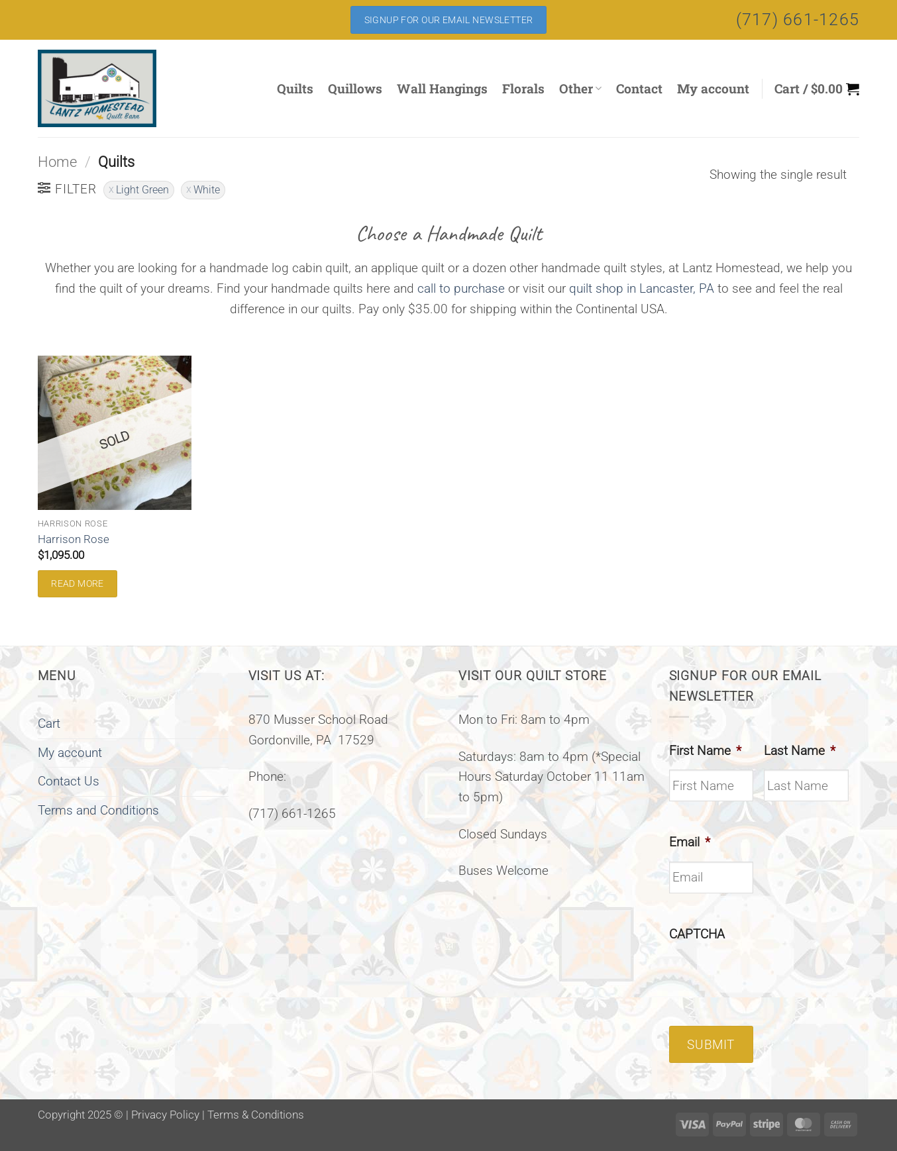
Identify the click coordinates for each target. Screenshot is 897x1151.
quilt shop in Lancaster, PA (641, 288)
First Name (705, 750)
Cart (49, 723)
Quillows (355, 88)
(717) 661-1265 (798, 19)
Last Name (799, 750)
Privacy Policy (165, 1114)
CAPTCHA (697, 934)
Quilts (295, 88)
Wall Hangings (442, 88)
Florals (523, 88)
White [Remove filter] (206, 189)
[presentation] (770, 979)
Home (57, 162)
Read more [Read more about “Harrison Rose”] (77, 583)
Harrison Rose (73, 539)
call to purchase (461, 288)
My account (713, 88)
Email (689, 842)
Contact (639, 88)
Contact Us (68, 781)
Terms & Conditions (255, 1114)
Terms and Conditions (98, 810)
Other (580, 88)
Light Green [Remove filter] (142, 189)
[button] (816, 88)
